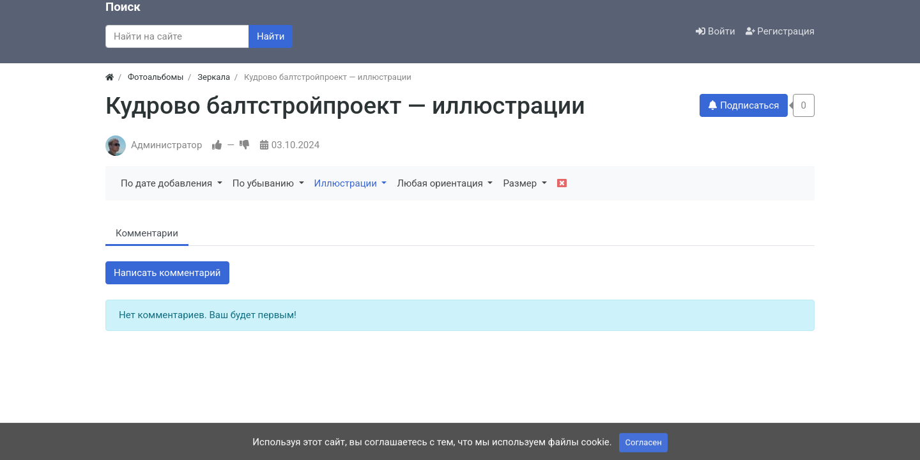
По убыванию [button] (264, 183)
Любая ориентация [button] (441, 183)
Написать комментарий (167, 273)
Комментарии (147, 233)
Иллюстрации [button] (346, 183)
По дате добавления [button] (168, 183)
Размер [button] (521, 183)
